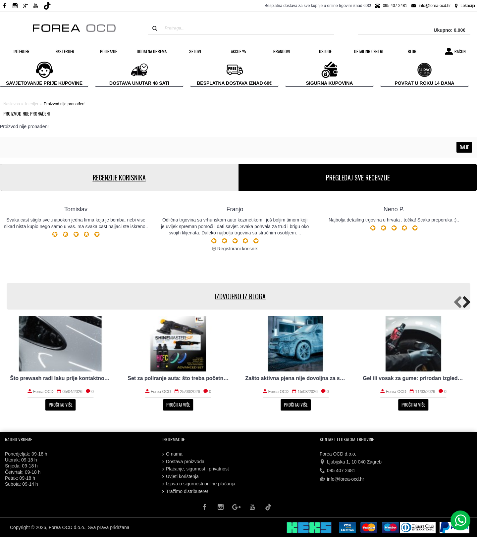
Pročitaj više (62, 404)
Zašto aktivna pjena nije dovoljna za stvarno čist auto (297, 378)
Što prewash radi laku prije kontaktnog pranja (62, 378)
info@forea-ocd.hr (342, 479)
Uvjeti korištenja (180, 476)
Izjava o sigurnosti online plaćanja (198, 484)
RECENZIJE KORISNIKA (119, 177)
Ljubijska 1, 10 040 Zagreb (351, 462)
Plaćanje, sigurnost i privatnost (195, 469)
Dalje (464, 147)
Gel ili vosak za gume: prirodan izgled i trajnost (414, 378)
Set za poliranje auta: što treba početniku (179, 378)
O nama (172, 454)
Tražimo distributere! (185, 491)
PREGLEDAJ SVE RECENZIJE (358, 177)
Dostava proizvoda (183, 461)
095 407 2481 (337, 471)
